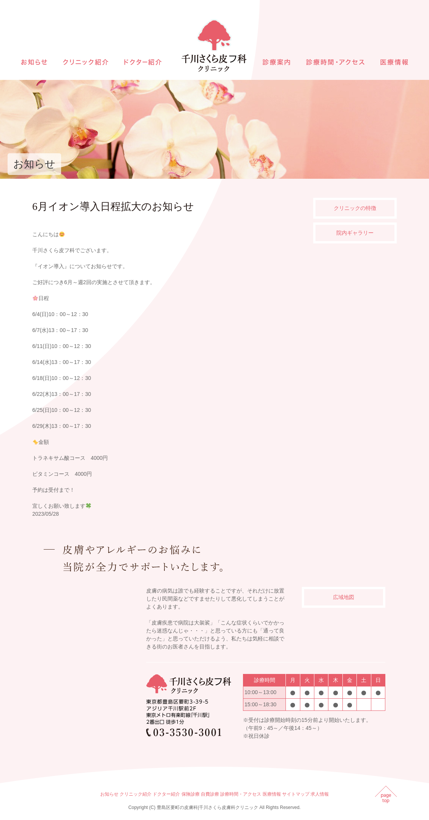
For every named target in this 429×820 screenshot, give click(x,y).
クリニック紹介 (135, 794)
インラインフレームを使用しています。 (87, 661)
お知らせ (109, 794)
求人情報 (320, 794)
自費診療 (210, 794)
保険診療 (190, 794)
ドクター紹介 (166, 794)
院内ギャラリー (355, 233)
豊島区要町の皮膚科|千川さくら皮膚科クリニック (207, 807)
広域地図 (343, 597)
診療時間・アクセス (240, 794)
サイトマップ (295, 794)
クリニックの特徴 (355, 208)
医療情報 (272, 794)
